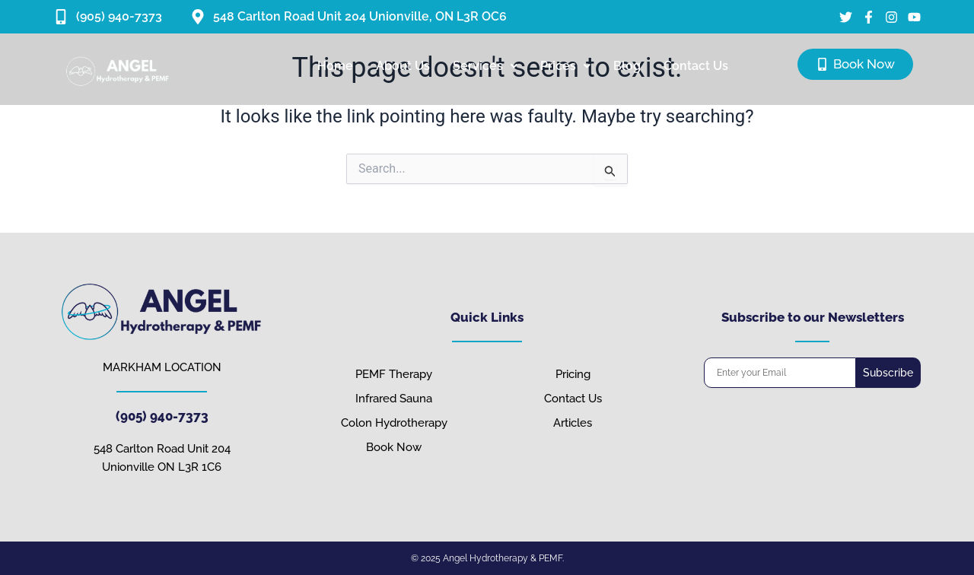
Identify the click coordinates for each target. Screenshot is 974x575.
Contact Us (696, 66)
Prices (565, 66)
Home (335, 66)
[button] (485, 66)
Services (485, 66)
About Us (403, 66)
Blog (627, 66)
